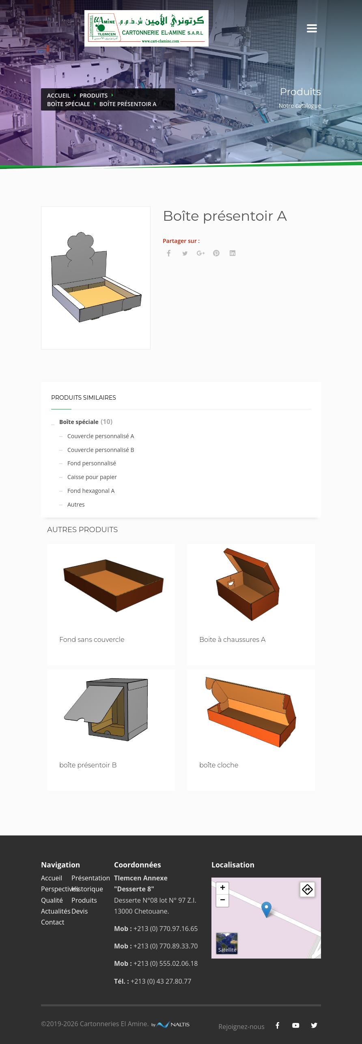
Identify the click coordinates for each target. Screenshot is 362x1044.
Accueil (58, 95)
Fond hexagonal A (90, 490)
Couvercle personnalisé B (100, 450)
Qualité (52, 900)
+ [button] (222, 888)
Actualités (56, 911)
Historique (87, 888)
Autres (76, 504)
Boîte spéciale (68, 104)
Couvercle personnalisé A (100, 436)
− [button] (222, 901)
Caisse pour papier (92, 477)
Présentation (90, 878)
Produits (94, 95)
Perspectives (60, 888)
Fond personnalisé (91, 463)
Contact (52, 922)
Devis (79, 911)
